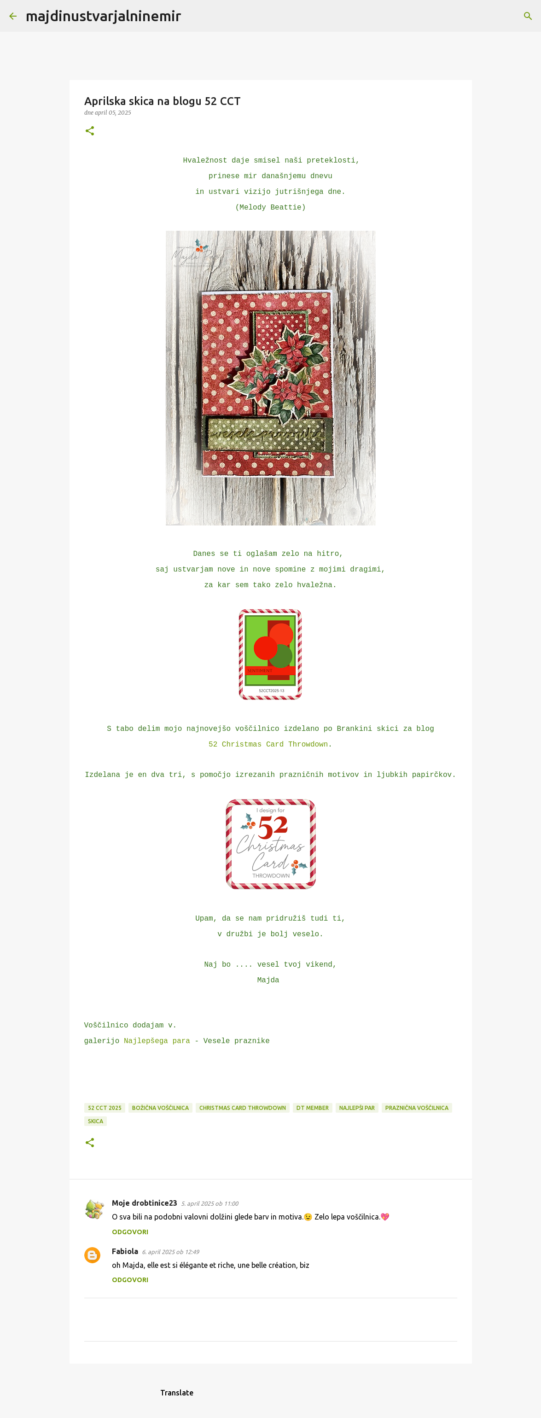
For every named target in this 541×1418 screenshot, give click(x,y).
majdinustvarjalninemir (103, 15)
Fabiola (125, 1251)
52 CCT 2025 (105, 1108)
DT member (313, 1108)
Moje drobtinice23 (144, 1203)
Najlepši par (357, 1108)
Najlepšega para (157, 1041)
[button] (89, 131)
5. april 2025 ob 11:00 (209, 1203)
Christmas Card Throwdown (242, 1108)
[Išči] (194, 16)
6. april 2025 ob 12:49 (170, 1252)
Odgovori (130, 1232)
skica (95, 1121)
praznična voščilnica (416, 1108)
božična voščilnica (160, 1108)
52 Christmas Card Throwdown (268, 745)
